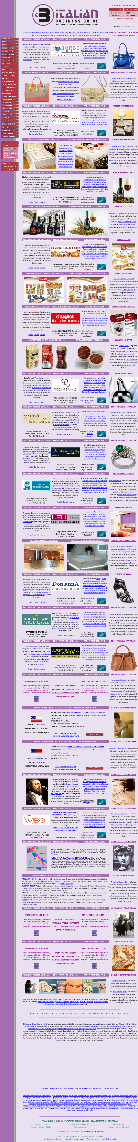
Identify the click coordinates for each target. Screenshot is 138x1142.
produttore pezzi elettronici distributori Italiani (122, 1097)
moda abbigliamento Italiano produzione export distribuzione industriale (75, 1107)
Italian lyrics (86, 802)
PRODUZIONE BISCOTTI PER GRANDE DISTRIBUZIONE (44, 273)
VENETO (25, 900)
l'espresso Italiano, (125, 354)
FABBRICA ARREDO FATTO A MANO (123, 541)
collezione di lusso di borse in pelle (94, 390)
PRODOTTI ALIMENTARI (123, 273)
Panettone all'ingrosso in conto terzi (94, 249)
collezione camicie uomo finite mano (94, 483)
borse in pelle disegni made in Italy (94, 648)
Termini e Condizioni (85, 1088)
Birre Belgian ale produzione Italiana (94, 182)
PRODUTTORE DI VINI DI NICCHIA (64, 613)
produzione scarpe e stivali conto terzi (94, 588)
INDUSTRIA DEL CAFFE (123, 340)
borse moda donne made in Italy (94, 421)
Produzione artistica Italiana (123, 759)
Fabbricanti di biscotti (128, 290)
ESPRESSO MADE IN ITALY (94, 306)
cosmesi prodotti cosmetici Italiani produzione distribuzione (76, 1108)
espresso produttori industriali (115, 1099)
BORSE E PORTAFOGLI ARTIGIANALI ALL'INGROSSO (85, 747)
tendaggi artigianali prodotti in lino (94, 117)
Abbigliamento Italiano (119, 980)
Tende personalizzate (31, 121)
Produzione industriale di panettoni (94, 256)
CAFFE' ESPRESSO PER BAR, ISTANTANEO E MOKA (46, 340)
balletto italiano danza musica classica (108, 1108)
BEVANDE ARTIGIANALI (123, 206)
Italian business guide (45, 1107)
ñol (74, 837)
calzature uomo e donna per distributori (94, 590)
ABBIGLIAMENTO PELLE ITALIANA (123, 908)
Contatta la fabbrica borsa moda (94, 57)
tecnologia (74, 1004)
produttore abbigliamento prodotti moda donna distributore (70, 1096)
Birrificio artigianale (29, 177)
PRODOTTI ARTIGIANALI (123, 574)
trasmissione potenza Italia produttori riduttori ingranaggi (89, 1104)
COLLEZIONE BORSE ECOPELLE (65, 72)
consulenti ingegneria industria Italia (34, 1099)
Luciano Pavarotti (58, 779)
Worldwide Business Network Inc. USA (77, 1139)
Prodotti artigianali (115, 614)
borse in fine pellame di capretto (94, 383)
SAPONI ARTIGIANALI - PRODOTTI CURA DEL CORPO (86, 712)
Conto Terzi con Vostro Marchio (63, 94)
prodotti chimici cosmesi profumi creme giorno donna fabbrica (49, 1097)
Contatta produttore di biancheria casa (94, 124)
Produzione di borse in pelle (33, 646)
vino (52, 1004)
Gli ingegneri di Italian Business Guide (35, 1024)
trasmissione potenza (101, 1002)
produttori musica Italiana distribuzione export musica (53, 1104)
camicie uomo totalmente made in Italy (94, 485)
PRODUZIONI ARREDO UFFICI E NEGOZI (44, 541)
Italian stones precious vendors (95, 452)
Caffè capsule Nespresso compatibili (94, 313)
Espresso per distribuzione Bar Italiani (94, 320)
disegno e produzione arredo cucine (94, 519)
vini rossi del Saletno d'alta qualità (94, 614)
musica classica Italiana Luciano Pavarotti (94, 784)
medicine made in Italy (89, 1029)
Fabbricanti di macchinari (46, 1002)
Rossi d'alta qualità (62, 615)
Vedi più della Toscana (60, 890)
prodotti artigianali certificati (126, 495)
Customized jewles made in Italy (94, 447)
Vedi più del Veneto (31, 904)
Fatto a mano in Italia (118, 680)
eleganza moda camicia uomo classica (94, 490)
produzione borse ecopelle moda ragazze (94, 51)
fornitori (78, 999)
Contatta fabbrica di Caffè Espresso (94, 325)
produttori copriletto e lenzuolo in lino (94, 113)
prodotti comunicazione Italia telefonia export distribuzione (88, 1097)
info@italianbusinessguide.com (94, 1131)
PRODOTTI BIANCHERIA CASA (123, 106)
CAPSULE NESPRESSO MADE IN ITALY (89, 340)
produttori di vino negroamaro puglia (94, 619)
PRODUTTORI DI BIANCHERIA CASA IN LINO (43, 139)
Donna (104, 579)
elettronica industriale (129, 1026)
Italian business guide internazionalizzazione (37, 1096)
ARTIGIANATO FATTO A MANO (94, 39)
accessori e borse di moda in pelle (68, 415)
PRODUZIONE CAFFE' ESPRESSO (37, 306)
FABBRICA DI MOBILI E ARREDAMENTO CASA (87, 541)
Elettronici (67, 1004)
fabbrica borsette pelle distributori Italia (94, 657)
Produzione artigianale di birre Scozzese (95, 187)
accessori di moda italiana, (36, 1029)
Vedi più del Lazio (52, 897)
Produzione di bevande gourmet (119, 213)
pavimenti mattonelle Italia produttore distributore (47, 1105)
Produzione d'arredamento (31, 513)
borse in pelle (40, 664)
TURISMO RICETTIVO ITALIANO (123, 875)
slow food (70, 624)
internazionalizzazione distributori (110, 1026)
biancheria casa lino (65, 166)
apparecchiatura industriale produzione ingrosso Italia (64, 1099)
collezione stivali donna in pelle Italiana (94, 583)
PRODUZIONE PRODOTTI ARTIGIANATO (37, 39)
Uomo (98, 579)
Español (36, 67)
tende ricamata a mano (65, 164)
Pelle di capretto (40, 378)
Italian (36, 134)
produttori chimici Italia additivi (46, 1108)
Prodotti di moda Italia (92, 1026)
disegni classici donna (37, 654)
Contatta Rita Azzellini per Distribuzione (94, 392)
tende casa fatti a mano (65, 161)
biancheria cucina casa (65, 156)
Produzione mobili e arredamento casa (123, 546)
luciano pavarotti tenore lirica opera (94, 782)
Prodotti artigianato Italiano (119, 882)
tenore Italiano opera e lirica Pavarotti (95, 793)
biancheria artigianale (65, 159)
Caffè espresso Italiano (31, 312)
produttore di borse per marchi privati (94, 48)
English (30, 67)
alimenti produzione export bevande (93, 1099)
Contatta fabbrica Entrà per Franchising (94, 425)
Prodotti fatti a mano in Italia (120, 78)
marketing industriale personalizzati (94, 824)
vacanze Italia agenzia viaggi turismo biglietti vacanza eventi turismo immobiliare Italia (91, 1105)
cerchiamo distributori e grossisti (68, 82)
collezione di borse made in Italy (94, 385)
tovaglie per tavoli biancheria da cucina (94, 115)
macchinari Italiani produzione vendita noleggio (95, 1102)
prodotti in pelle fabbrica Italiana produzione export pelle (61, 1102)
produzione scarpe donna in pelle (94, 581)
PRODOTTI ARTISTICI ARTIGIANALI (65, 39)
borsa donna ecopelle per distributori (94, 55)
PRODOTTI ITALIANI (123, 240)
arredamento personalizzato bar (94, 523)
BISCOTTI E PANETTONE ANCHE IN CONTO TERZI (87, 273)
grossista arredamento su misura (94, 521)
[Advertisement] (80, 1065)
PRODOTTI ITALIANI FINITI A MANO (123, 72)
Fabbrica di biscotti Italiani (33, 245)
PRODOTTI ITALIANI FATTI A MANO (123, 440)
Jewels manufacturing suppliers (94, 449)
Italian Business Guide (72, 32)
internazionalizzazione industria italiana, (69, 1029)
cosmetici (90, 1002)
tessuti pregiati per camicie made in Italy (94, 488)
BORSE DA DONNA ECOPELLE (94, 72)
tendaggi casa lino (66, 153)
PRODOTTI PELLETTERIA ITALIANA (123, 741)
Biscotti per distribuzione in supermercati (95, 253)
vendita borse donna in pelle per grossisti (94, 652)
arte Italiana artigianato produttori (101, 1096)
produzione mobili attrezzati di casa (94, 514)
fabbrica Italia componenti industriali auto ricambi (110, 1100)
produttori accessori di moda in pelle (94, 423)
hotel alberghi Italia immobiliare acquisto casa (79, 1100)
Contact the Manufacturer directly (94, 459)
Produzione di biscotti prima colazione (94, 247)
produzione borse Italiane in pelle (94, 414)
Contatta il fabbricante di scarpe (94, 593)
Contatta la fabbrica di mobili (94, 526)
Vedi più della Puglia (66, 883)
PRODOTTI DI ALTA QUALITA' (123, 474)
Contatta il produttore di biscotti (95, 258)
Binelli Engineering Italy (109, 1139)
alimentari (83, 1002)
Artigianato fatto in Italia (117, 748)
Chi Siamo (45, 1088)
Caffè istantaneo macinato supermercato (95, 318)
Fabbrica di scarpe (29, 579)
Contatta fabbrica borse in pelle (95, 659)
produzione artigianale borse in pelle (94, 380)
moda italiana (59, 1004)
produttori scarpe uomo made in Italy (94, 586)
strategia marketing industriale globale (94, 815)
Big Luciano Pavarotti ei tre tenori (94, 791)
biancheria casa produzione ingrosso (94, 120)
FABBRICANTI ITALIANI (123, 507)
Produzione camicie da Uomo (63, 479)
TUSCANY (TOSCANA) (30, 886)
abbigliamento (74, 1002)
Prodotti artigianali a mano (119, 814)
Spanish (41, 134)
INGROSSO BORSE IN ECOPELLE (36, 72)
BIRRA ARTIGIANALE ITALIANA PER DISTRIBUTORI (87, 206)
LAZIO (24, 893)
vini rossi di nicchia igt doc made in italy (94, 621)
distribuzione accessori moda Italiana (94, 418)
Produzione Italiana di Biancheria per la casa (36, 111)
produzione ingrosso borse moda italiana (95, 655)
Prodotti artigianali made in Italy (120, 146)
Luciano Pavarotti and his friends (94, 789)
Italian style (27, 460)
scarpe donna (39, 587)
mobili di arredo (36, 517)
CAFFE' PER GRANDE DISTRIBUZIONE (65, 306)
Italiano (43, 67)
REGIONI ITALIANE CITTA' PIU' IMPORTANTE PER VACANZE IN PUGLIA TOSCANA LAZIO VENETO (65, 875)
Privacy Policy (97, 1088)
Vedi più (65, 803)
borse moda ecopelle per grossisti (94, 46)
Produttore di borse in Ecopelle (33, 44)
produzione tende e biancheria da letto (94, 122)
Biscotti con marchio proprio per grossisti (95, 251)
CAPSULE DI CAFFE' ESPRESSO (123, 306)
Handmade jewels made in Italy (95, 456)
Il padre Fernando (72, 784)
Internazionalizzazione (111, 1088)
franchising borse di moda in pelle (94, 416)
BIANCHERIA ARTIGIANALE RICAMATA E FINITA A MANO (87, 139)
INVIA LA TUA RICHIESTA (65, 99)
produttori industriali (69, 999)
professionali (94, 999)
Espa (71, 837)
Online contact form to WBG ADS (94, 827)
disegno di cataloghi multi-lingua (94, 820)
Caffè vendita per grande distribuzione (94, 323)
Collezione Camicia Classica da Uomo (64, 488)
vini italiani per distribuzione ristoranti (94, 624)
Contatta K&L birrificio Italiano (94, 191)
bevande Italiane (124, 346)
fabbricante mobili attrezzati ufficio (94, 516)
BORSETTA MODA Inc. (39, 758)
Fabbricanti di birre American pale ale (94, 184)
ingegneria (47, 1004)
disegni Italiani (27, 60)
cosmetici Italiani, (50, 1029)
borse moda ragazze (40, 49)
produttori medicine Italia (85, 1110)
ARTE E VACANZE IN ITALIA (61, 849)
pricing (47, 462)
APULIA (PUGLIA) (28, 879)
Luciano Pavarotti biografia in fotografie (94, 786)
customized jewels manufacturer (38, 447)
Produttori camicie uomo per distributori (94, 481)
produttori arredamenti (62, 1002)
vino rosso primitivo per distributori (95, 617)
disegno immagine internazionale (94, 817)
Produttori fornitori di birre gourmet (95, 180)
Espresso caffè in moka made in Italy (94, 316)
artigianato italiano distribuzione (109, 1107)
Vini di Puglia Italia (58, 628)
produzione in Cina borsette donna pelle (94, 650)
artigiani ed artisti (132, 623)
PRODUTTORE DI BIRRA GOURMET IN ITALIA (44, 206)
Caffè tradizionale (131, 359)
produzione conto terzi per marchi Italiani (95, 53)
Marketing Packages (87, 835)
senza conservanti (28, 195)
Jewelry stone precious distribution (95, 454)
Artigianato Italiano (115, 481)
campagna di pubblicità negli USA (94, 822)
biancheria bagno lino (65, 151)
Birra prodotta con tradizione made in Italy (94, 189)
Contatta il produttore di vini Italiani (94, 626)
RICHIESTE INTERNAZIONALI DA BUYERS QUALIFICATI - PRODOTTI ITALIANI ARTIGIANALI (65, 708)
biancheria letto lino (65, 148)
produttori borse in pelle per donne (95, 387)
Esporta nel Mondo (56, 1088)
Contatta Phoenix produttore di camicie (94, 492)
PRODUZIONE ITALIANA (123, 373)
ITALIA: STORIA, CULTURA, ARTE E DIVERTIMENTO (69, 858)
